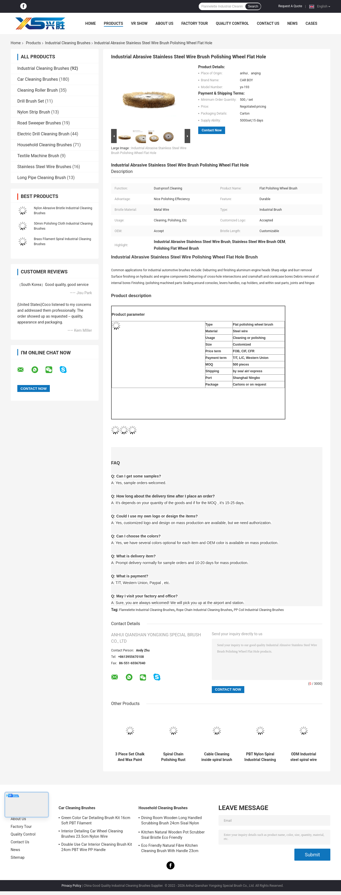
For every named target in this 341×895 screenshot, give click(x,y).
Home (90, 23)
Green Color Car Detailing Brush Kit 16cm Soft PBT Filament (95, 820)
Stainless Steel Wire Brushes (44, 166)
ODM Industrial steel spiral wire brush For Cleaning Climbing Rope (303, 757)
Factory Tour (194, 23)
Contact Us (268, 23)
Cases (311, 23)
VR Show (139, 23)
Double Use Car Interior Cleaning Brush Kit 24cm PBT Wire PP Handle (96, 847)
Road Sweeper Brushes (39, 122)
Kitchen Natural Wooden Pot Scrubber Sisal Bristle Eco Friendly (173, 835)
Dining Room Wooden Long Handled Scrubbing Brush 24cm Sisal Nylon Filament (171, 821)
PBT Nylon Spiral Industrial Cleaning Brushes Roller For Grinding (260, 757)
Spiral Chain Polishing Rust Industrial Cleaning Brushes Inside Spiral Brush (173, 757)
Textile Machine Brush (38, 155)
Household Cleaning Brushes (44, 144)
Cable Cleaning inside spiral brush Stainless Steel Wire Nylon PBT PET (216, 757)
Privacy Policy (71, 886)
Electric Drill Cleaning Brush (43, 133)
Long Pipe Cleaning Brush (41, 177)
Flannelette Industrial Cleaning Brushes (146, 610)
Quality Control (232, 23)
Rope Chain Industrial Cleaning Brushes (204, 610)
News (292, 23)
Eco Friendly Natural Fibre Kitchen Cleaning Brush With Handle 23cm (169, 848)
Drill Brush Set (30, 101)
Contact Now (212, 130)
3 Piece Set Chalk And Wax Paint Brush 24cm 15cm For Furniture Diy (130, 757)
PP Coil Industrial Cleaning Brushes (259, 610)
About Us (164, 23)
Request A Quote (290, 6)
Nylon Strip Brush (33, 112)
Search (253, 6)
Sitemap (18, 857)
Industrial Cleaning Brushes (67, 43)
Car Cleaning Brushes (37, 79)
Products (113, 23)
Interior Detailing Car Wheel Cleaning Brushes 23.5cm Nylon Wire (92, 834)
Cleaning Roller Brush (37, 90)
